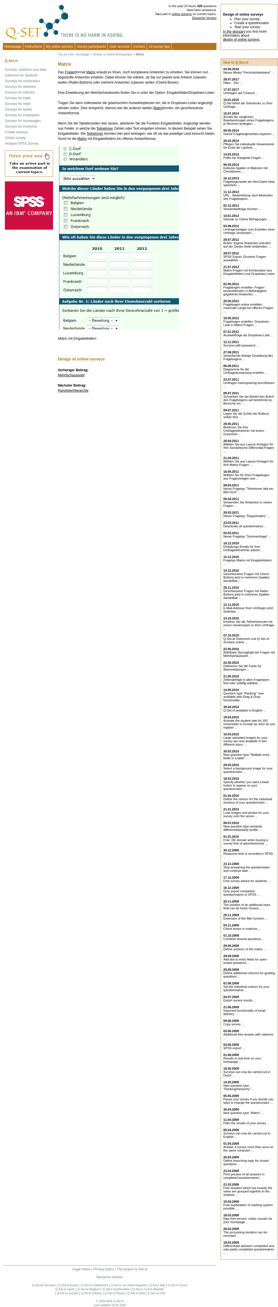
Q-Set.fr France (178, 1285)
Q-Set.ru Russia (114, 1293)
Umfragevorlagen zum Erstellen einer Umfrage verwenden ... (249, 231)
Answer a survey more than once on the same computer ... (248, 1148)
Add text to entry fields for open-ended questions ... (245, 961)
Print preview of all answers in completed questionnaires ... (244, 1176)
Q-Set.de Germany (44, 1285)
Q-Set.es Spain (65, 1289)
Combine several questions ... (243, 939)
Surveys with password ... (241, 345)
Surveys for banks (18, 109)
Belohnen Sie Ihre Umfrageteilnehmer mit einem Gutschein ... (243, 431)
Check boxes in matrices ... (242, 928)
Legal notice (81, 1269)
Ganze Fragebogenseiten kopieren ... (249, 134)
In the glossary (234, 32)
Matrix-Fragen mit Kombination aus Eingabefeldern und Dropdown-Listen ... (249, 274)
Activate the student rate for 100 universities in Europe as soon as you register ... (249, 724)
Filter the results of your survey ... (246, 1123)
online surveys (182, 14)
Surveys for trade (18, 98)
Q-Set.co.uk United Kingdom (129, 1285)
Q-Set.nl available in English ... (244, 710)
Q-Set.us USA (156, 1293)
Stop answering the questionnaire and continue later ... (246, 869)
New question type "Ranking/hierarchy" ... (238, 1087)
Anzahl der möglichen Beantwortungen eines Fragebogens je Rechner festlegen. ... (248, 120)
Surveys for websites (20, 87)
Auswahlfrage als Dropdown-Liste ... (248, 335)
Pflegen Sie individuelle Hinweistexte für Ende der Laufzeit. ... (248, 145)
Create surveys (16, 132)
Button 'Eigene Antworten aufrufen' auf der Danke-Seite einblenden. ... (247, 244)
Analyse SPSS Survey (22, 144)
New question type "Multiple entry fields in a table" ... (246, 756)
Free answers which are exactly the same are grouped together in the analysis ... (247, 1191)
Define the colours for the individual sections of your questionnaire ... (247, 800)
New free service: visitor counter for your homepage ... (247, 1220)
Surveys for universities (22, 81)
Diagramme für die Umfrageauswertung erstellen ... (245, 371)
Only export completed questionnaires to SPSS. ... (241, 892)
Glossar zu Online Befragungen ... (246, 219)
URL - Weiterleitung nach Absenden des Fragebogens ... (248, 197)
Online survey (15, 138)
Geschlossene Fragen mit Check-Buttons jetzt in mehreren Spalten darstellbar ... (246, 577)
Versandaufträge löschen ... (242, 209)
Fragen (70, 72)
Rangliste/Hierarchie (73, 391)
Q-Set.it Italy (157, 1285)
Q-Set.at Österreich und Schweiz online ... (246, 640)
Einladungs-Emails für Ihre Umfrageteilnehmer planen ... (243, 548)
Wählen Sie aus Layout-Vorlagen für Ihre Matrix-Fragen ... (248, 463)
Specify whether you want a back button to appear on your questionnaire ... (246, 785)
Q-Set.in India (136, 1293)
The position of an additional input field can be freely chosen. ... (246, 906)
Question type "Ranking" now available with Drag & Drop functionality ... (243, 697)
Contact (139, 47)
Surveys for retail (17, 104)
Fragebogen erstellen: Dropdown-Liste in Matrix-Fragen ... (246, 323)
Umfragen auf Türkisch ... (240, 93)
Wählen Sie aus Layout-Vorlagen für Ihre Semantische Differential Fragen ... (248, 448)
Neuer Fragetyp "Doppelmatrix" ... (246, 516)
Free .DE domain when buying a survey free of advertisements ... (245, 841)
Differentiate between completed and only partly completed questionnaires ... (248, 1249)
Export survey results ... (239, 1000)
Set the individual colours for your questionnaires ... (246, 988)
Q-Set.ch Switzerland (94, 1285)
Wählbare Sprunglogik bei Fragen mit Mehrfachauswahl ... (249, 654)
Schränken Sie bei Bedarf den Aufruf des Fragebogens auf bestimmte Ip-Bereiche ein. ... (248, 400)
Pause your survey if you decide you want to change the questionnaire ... (248, 1101)
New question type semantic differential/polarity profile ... (242, 828)
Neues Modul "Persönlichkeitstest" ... (248, 72)
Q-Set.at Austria (68, 1285)
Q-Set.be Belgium (88, 1289)
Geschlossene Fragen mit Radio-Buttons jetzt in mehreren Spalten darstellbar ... (246, 594)
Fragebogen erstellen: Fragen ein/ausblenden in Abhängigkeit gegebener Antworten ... (244, 291)
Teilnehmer (104, 128)
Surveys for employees (22, 115)
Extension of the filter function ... (245, 918)
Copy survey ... (233, 1024)
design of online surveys (241, 40)
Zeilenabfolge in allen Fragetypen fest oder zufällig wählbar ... (246, 681)
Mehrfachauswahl (71, 375)
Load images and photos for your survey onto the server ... (246, 814)
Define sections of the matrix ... (244, 949)
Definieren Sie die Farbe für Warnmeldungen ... (242, 667)
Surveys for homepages (23, 121)
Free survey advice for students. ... (247, 881)
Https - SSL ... (233, 82)
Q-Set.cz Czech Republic (148, 1289)
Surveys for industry (20, 92)
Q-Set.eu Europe (67, 1293)
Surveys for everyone (21, 126)
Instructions (33, 47)
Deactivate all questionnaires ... (245, 526)
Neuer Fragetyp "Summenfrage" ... (247, 536)
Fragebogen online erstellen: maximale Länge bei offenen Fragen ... (248, 308)
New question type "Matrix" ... (243, 1113)
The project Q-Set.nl (132, 1269)
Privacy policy (103, 1269)
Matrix (91, 72)
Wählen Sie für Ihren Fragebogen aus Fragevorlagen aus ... (246, 476)
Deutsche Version (204, 18)
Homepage (13, 47)
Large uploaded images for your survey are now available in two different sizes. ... (245, 741)
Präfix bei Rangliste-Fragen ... (244, 157)
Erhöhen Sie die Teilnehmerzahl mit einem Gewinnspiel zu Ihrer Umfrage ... (248, 625)
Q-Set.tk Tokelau (91, 1293)
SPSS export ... (234, 1048)
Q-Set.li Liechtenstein (116, 1289)
